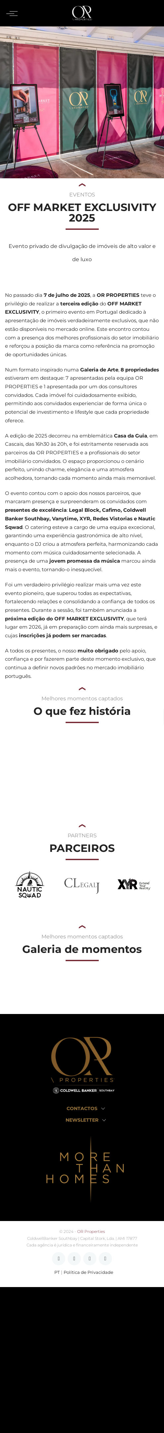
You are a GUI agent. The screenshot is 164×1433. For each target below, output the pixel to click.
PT (57, 1272)
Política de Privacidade (88, 1272)
